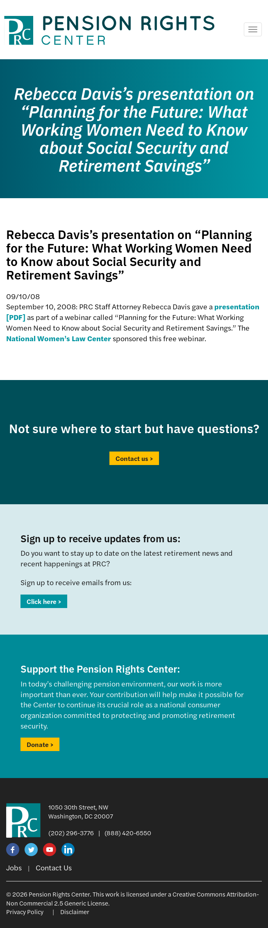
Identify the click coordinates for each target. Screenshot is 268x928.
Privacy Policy (24, 911)
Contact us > (134, 458)
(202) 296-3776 (71, 832)
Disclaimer (74, 911)
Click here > (44, 601)
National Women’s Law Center (58, 338)
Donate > (40, 744)
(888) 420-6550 (127, 832)
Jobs (14, 867)
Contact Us (54, 867)
